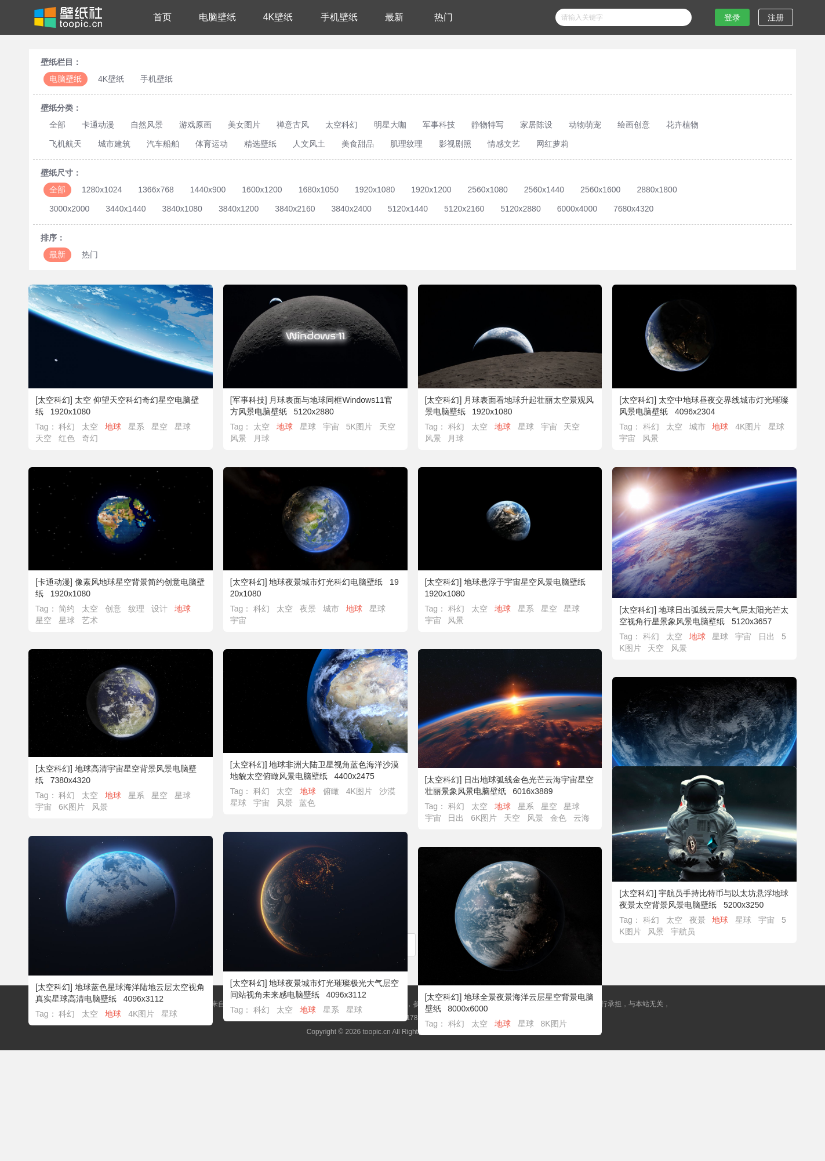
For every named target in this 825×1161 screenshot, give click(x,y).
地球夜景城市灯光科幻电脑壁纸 (326, 582)
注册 (776, 17)
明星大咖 (390, 124)
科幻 (67, 426)
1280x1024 (102, 189)
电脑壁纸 (217, 17)
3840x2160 (295, 208)
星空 (159, 426)
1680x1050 (319, 189)
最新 (394, 17)
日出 (766, 636)
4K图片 (748, 426)
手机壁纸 (339, 17)
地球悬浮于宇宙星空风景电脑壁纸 (525, 582)
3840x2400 (351, 208)
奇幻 (90, 438)
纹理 (136, 608)
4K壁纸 (278, 17)
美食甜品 (357, 143)
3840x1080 (182, 208)
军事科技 (439, 124)
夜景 (308, 608)
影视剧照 (455, 143)
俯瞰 (331, 791)
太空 (90, 426)
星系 (136, 426)
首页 (162, 17)
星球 (183, 426)
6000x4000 (577, 208)
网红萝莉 (552, 143)
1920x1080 (375, 189)
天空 (43, 438)
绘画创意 (633, 124)
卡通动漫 (98, 124)
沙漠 (387, 791)
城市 (697, 426)
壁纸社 (67, 17)
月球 (261, 438)
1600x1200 (262, 189)
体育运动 (211, 143)
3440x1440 (126, 208)
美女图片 (244, 124)
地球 (113, 426)
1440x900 (208, 189)
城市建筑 (114, 143)
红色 (67, 438)
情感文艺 (504, 143)
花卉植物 (682, 124)
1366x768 (156, 189)
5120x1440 (408, 208)
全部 (57, 124)
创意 (113, 608)
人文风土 (309, 143)
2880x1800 (657, 189)
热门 (443, 17)
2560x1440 (544, 189)
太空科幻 (341, 124)
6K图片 (72, 806)
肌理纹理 (406, 143)
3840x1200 (239, 208)
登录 (732, 17)
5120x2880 (520, 208)
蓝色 (308, 802)
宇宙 (331, 426)
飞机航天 (65, 143)
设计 (159, 608)
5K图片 (359, 426)
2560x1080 (488, 189)
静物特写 (487, 124)
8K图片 (584, 1023)
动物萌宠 (585, 124)
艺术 (90, 620)
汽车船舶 (163, 143)
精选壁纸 (260, 143)
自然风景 (146, 124)
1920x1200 (431, 189)
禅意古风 (293, 124)
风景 (238, 438)
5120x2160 (464, 208)
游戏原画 (195, 124)
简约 (67, 608)
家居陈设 (536, 124)
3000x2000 (69, 208)
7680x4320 (633, 208)
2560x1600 (600, 189)
